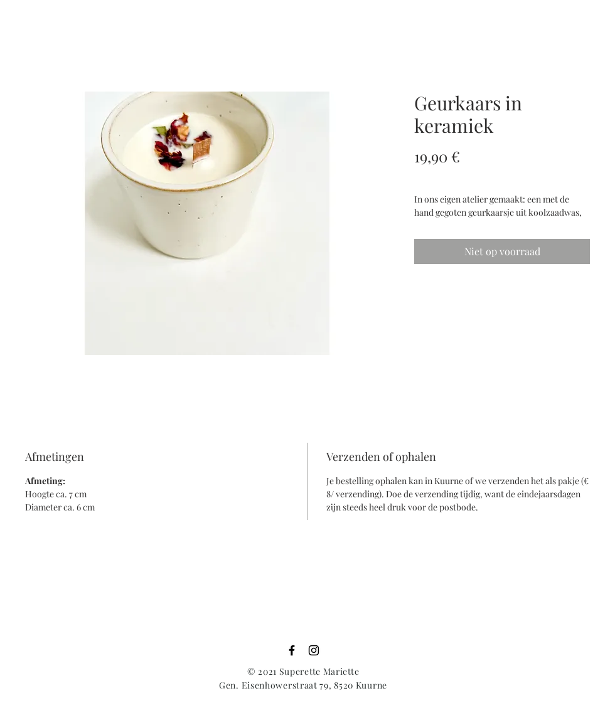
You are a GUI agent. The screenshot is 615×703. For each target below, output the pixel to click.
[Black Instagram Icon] (314, 650)
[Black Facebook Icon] (292, 650)
